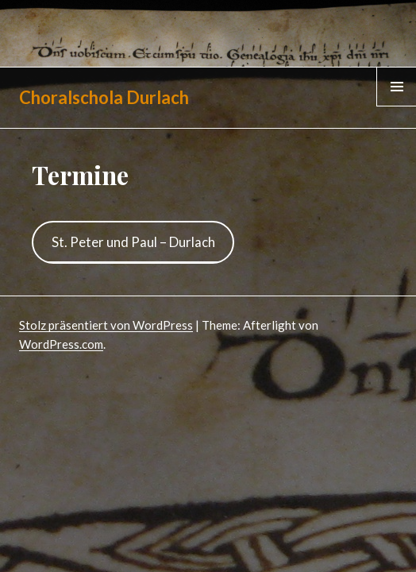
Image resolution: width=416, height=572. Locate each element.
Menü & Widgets (396, 105)
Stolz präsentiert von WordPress (106, 325)
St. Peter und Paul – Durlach (133, 242)
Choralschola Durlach (104, 97)
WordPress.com (61, 344)
